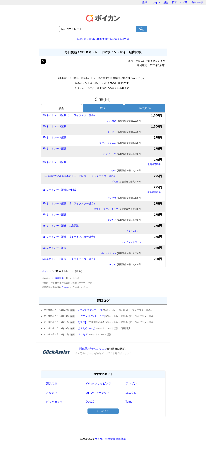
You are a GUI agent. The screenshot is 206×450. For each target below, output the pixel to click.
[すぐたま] (83, 334)
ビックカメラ (54, 401)
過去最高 (145, 108)
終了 (103, 108)
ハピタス (124, 121)
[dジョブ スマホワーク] (90, 310)
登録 (144, 2)
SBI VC (91, 39)
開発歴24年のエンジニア (93, 348)
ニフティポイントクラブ (117, 209)
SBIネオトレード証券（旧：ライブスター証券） (69, 115)
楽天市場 (51, 383)
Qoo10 (90, 401)
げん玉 (126, 181)
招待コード (197, 2)
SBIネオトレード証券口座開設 (59, 189)
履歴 (165, 2)
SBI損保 (114, 39)
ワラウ (125, 170)
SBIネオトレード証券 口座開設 (60, 225)
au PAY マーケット (98, 392)
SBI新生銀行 (103, 39)
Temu (129, 401)
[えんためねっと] (86, 328)
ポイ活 (183, 2)
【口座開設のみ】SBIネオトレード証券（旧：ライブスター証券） (79, 176)
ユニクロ (131, 392)
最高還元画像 (154, 164)
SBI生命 (124, 39)
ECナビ (125, 264)
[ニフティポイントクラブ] (91, 316)
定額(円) (103, 99)
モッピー (124, 132)
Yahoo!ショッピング (98, 383)
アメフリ (124, 198)
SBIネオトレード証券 (54, 126)
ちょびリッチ (122, 154)
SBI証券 (81, 39)
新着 (174, 2)
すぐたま (124, 220)
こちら (64, 287)
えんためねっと (133, 231)
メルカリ (51, 392)
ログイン (155, 2)
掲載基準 (59, 278)
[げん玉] (82, 322)
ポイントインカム (120, 143)
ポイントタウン (121, 253)
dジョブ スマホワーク (130, 242)
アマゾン (131, 383)
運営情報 (110, 439)
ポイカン (47, 271)
